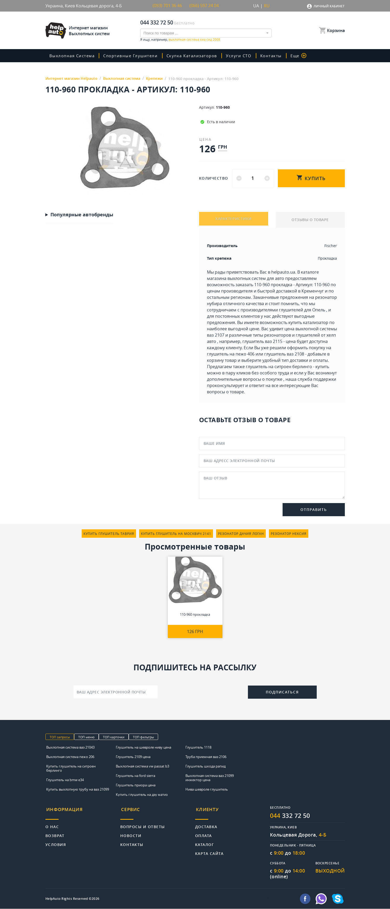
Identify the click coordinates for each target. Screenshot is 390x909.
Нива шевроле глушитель (206, 789)
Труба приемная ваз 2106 (205, 756)
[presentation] (203, 691)
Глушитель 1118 (198, 747)
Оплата (203, 833)
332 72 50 (291, 816)
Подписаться (282, 692)
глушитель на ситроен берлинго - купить (287, 366)
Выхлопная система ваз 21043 (70, 747)
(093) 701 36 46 (167, 6)
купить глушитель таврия (109, 533)
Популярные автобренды (81, 215)
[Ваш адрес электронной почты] (116, 691)
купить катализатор (308, 322)
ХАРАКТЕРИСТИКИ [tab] (233, 219)
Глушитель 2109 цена (133, 756)
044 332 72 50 (156, 22)
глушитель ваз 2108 (284, 354)
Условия (55, 842)
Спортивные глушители (133, 56)
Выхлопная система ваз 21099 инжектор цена (209, 777)
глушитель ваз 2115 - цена (269, 341)
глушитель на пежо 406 (230, 354)
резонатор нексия (288, 533)
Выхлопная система (73, 56)
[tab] (82, 812)
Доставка (206, 824)
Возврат (55, 833)
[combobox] (206, 33)
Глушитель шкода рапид (205, 766)
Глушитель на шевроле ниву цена (143, 747)
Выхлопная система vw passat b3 (142, 766)
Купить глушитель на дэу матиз (142, 794)
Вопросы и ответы (142, 824)
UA (256, 6)
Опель (318, 310)
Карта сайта (209, 851)
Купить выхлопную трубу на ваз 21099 (77, 789)
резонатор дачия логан (241, 533)
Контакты (276, 56)
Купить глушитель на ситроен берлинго (71, 768)
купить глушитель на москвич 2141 (176, 533)
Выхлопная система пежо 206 (70, 756)
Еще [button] (303, 56)
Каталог (204, 842)
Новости (131, 833)
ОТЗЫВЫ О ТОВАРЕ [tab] (310, 219)
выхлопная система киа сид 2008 (194, 39)
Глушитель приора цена (135, 785)
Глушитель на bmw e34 (65, 779)
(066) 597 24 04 (204, 6)
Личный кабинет (329, 6)
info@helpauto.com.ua (277, 899)
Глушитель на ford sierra (135, 775)
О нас (52, 824)
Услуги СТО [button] (243, 56)
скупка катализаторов (195, 56)
